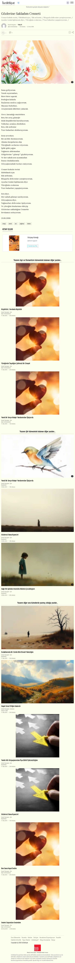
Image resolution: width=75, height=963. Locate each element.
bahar (29, 223)
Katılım (30, 937)
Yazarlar (24, 937)
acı (16, 223)
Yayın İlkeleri (26, 940)
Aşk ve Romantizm (12, 26)
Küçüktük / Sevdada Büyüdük (11, 309)
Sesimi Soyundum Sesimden (11, 923)
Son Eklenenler (15, 937)
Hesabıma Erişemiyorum (47, 937)
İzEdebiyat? (35, 940)
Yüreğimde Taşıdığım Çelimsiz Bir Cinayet (15, 363)
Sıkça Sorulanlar (45, 940)
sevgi (4, 223)
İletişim (35, 937)
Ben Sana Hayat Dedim (9, 868)
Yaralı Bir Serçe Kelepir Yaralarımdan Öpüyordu (17, 417)
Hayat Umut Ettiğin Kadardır (11, 706)
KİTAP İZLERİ (7, 229)
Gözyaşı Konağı (33, 237)
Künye (53, 940)
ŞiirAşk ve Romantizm (6, 312)
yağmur (22, 223)
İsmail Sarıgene (12, 24)
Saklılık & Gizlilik (16, 940)
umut (10, 223)
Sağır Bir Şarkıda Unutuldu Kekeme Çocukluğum (18, 589)
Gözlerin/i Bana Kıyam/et (9, 535)
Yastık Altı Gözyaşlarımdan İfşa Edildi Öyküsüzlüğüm (19, 760)
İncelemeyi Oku (32, 246)
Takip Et (20, 24)
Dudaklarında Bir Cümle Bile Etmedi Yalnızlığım (17, 652)
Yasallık (58, 937)
